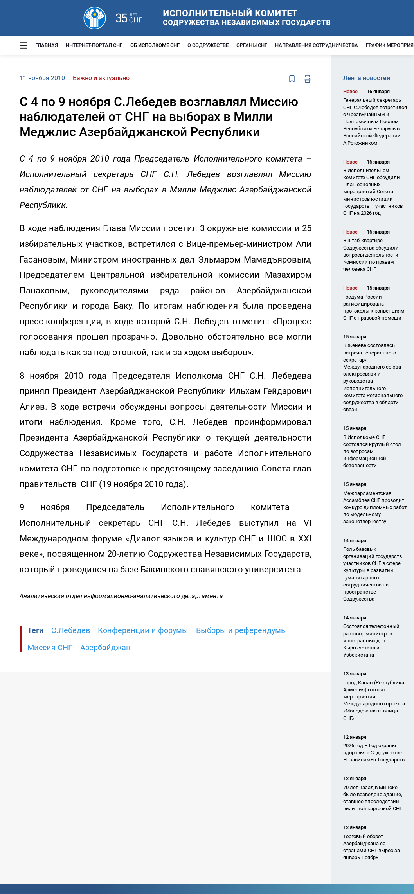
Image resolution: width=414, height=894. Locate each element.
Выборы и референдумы (241, 630)
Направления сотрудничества (316, 45)
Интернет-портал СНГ (94, 45)
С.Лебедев (70, 630)
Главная (46, 45)
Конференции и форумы (143, 630)
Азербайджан (105, 647)
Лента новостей (366, 78)
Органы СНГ (251, 45)
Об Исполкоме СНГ (155, 45)
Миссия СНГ (49, 647)
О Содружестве (208, 45)
